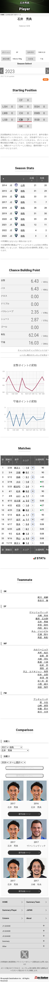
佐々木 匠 (43, 681)
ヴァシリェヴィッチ (38, 612)
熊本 (18, 524)
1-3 (27, 533)
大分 (18, 482)
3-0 (27, 524)
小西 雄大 (43, 684)
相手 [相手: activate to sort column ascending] (17, 460)
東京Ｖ (17, 468)
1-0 (27, 468)
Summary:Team (33, 902)
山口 (18, 496)
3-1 (27, 477)
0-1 (27, 472)
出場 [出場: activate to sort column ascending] (32, 179)
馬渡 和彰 (43, 637)
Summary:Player (9, 910)
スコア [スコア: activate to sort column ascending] (26, 460)
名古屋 (17, 501)
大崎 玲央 (43, 615)
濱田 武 (44, 668)
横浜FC (17, 486)
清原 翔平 (43, 687)
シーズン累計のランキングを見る (33, 355)
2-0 (27, 486)
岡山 (18, 538)
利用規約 (4, 962)
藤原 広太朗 (42, 618)
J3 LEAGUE (6, 936)
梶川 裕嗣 (43, 597)
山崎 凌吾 (43, 705)
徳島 (23, 191)
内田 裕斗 (43, 628)
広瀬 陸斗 (43, 634)
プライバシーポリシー (24, 962)
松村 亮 (44, 665)
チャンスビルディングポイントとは (32, 350)
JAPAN (29, 910)
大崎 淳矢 (43, 659)
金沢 (18, 519)
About (28, 918)
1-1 (27, 496)
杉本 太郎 (43, 674)
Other (4, 946)
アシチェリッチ (40, 699)
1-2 (27, 543)
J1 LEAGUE (6, 926)
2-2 (27, 501)
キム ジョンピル (39, 631)
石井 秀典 (43, 622)
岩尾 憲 (44, 656)
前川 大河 (43, 712)
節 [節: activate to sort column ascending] (3, 460)
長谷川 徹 (43, 600)
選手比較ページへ (24, 775)
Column (5, 918)
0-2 (27, 491)
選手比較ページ (24, 814)
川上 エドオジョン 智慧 (35, 671)
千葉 (18, 510)
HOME (2, 14)
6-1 (27, 529)
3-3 (27, 538)
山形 (23, 185)
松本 (18, 491)
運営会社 (36, 962)
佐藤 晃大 (43, 708)
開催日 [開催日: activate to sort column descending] (9, 460)
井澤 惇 (44, 678)
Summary (5, 941)
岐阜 (18, 515)
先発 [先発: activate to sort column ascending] (42, 179)
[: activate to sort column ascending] (8, 179)
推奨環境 (12, 962)
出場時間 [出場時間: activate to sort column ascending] (40, 460)
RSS (45, 79)
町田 (18, 505)
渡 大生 (44, 702)
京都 (18, 472)
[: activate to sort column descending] (3, 179)
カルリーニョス (40, 649)
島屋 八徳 (43, 662)
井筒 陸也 (43, 625)
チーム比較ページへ (24, 768)
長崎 (18, 477)
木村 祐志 (43, 652)
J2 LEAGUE (6, 931)
